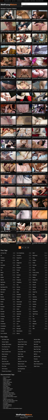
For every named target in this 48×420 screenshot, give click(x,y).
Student (40, 302)
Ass (8, 270)
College (8, 321)
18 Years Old (8, 253)
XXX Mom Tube (5, 339)
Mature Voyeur (21, 363)
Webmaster (22, 417)
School (40, 284)
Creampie (8, 328)
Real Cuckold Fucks (6, 351)
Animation (8, 265)
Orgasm (4, 378)
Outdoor (40, 260)
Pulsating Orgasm (6, 383)
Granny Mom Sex (22, 351)
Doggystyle (24, 263)
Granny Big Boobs (6, 363)
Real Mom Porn (37, 346)
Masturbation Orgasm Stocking (9, 394)
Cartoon (8, 314)
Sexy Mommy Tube (22, 366)
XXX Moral (4, 356)
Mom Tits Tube (37, 349)
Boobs (8, 302)
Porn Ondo (20, 349)
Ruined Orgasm (6, 391)
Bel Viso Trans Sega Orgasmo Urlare (10, 400)
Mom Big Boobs (21, 368)
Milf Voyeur (4, 359)
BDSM (8, 277)
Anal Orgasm (5, 403)
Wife (40, 328)
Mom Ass (36, 344)
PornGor (36, 359)
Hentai (24, 299)
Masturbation (24, 331)
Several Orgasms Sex (7, 405)
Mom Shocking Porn (38, 363)
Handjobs (24, 294)
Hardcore (24, 297)
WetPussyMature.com (28, 416)
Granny (24, 289)
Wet (40, 326)
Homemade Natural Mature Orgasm (10, 396)
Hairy (24, 292)
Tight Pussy (40, 314)
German (24, 287)
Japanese (24, 314)
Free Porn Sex (5, 349)
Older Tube (20, 354)
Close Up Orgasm (6, 376)
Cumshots (24, 255)
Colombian (8, 323)
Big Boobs (8, 282)
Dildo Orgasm (5, 407)
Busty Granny (5, 354)
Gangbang (24, 282)
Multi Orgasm (5, 386)
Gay (24, 284)
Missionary (40, 255)
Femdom (24, 275)
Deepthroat (24, 258)
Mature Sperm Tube (22, 344)
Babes (8, 272)
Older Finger (36, 361)
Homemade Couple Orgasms (8, 401)
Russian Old (20, 339)
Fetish (24, 277)
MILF (40, 253)
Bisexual (8, 292)
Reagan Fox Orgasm (7, 379)
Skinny (40, 289)
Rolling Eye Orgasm (7, 384)
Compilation (8, 326)
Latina (24, 319)
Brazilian (8, 306)
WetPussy (9, 4)
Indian (24, 309)
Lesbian (24, 321)
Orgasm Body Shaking (7, 382)
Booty (8, 304)
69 (8, 255)
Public (40, 270)
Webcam (40, 323)
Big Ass (8, 280)
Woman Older (37, 339)
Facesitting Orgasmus (7, 404)
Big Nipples (8, 289)
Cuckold (8, 331)
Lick (24, 323)
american (29, 185)
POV (40, 267)
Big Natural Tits (8, 287)
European (24, 267)
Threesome (40, 311)
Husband (24, 306)
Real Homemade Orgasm (8, 395)
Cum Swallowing (24, 253)
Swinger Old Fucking (6, 344)
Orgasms (5, 397)
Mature (24, 333)
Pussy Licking (40, 272)
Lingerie (24, 326)
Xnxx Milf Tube (37, 341)
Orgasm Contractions (7, 390)
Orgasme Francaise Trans (8, 399)
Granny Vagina (5, 341)
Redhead (40, 275)
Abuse (26, 417)
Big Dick (8, 284)
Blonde (8, 297)
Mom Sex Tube (37, 351)
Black (8, 294)
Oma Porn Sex (5, 361)
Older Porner (37, 366)
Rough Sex (40, 280)
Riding (40, 277)
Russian (40, 282)
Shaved (40, 287)
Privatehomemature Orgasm (8, 392)
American (8, 260)
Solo (40, 294)
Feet (24, 272)
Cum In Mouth (8, 333)
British (8, 309)
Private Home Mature (6, 371)
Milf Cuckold (20, 346)
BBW (8, 275)
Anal (8, 263)
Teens (40, 309)
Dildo (24, 260)
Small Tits (40, 292)
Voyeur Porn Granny (22, 341)
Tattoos (40, 306)
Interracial (24, 311)
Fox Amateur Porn (6, 346)
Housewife (24, 304)
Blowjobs (8, 299)
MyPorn (35, 354)
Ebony (24, 265)
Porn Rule (4, 366)
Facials (24, 270)
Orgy (40, 258)
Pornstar (40, 265)
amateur (25, 185)
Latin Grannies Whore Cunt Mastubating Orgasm (12, 408)
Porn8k (19, 371)
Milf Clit (19, 359)
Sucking (40, 304)
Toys (40, 319)
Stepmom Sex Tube (22, 361)
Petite (40, 263)
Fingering (24, 280)
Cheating (8, 316)
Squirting (40, 297)
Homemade (24, 302)
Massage (24, 328)
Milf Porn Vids (37, 356)
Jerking (24, 316)
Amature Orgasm (6, 387)
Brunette (8, 311)
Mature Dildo (21, 356)
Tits (40, 316)
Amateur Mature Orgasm (8, 388)
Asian (8, 267)
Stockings (40, 299)
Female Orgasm (6, 380)
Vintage (40, 321)
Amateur (8, 258)
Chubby (8, 319)
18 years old (20, 185)
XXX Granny (4, 368)
